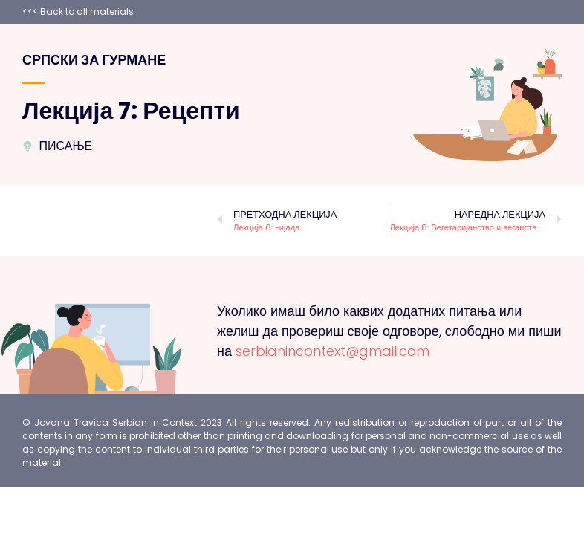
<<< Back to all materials (78, 11)
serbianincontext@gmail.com (332, 351)
